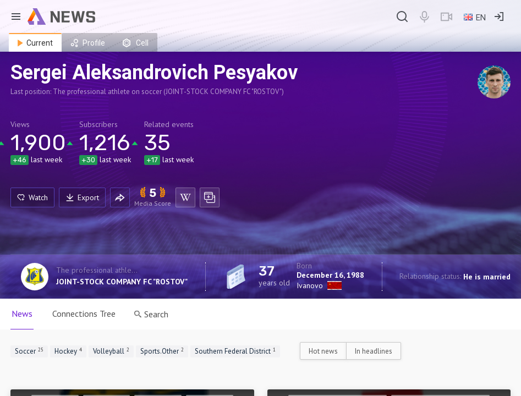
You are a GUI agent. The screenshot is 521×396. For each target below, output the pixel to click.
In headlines (373, 351)
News (22, 313)
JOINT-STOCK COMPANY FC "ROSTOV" (122, 282)
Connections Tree (84, 313)
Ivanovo (310, 285)
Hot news (323, 351)
